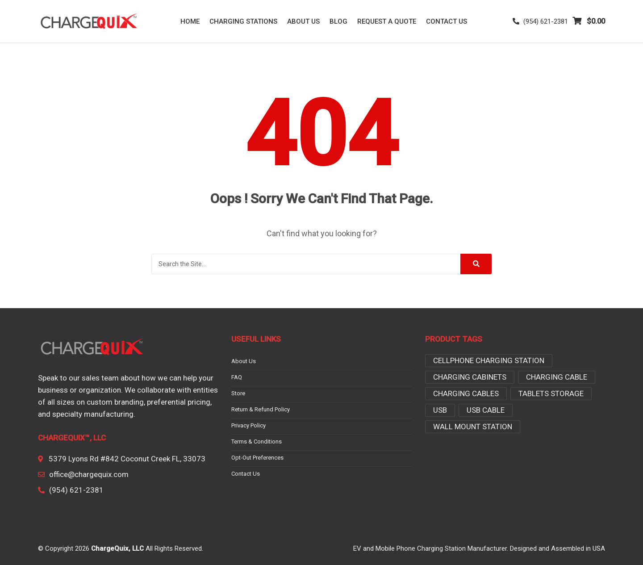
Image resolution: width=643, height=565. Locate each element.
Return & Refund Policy (260, 409)
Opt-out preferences (257, 458)
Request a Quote (386, 21)
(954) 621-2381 (540, 21)
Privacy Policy (248, 426)
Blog (338, 21)
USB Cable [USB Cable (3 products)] (486, 410)
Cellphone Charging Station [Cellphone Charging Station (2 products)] (488, 360)
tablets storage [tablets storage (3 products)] (551, 393)
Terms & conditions (256, 442)
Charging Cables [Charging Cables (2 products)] (466, 393)
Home (190, 21)
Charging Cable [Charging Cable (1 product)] (556, 376)
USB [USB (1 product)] (440, 410)
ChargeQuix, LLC (117, 548)
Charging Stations (243, 21)
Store (238, 393)
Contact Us (446, 21)
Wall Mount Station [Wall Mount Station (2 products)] (472, 426)
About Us (303, 21)
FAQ (236, 377)
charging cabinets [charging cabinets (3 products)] (469, 376)
